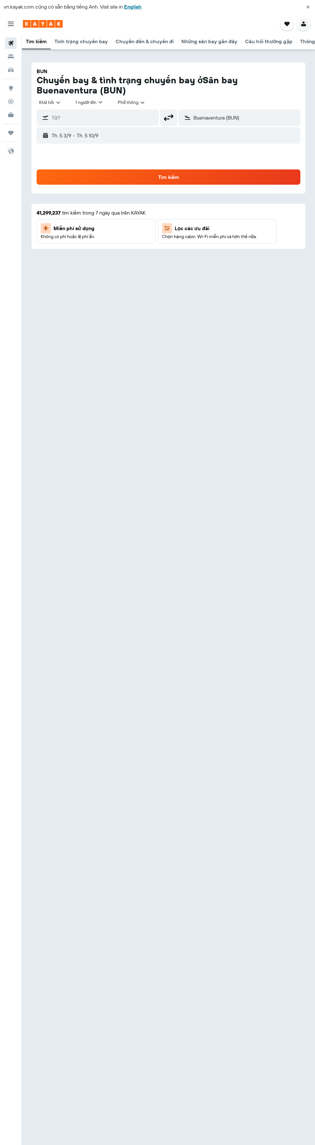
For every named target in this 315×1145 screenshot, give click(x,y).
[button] (308, 7)
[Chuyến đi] (11, 133)
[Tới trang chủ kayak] (43, 24)
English (133, 6)
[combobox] (50, 102)
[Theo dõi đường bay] (11, 101)
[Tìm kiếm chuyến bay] (11, 43)
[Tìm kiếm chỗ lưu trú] (11, 56)
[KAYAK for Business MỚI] (11, 114)
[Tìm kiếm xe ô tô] (11, 70)
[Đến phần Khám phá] (11, 88)
